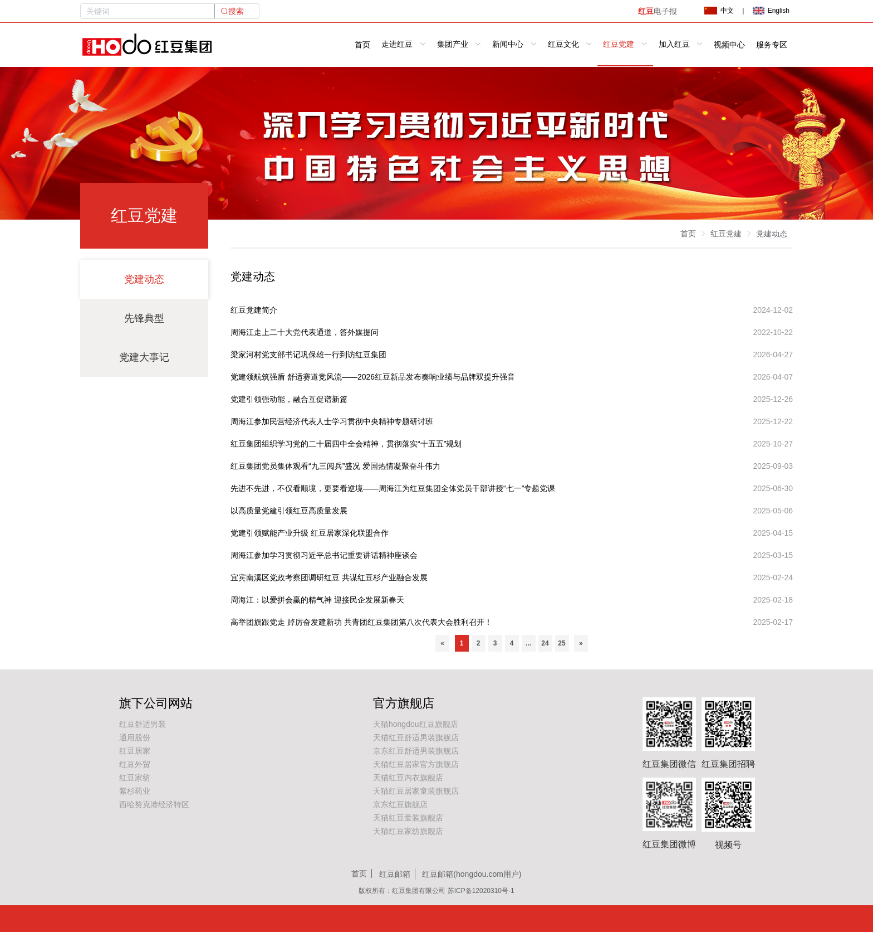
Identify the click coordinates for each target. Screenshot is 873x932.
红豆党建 (726, 233)
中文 (718, 10)
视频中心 (729, 45)
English (771, 10)
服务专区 (771, 45)
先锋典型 (144, 318)
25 (561, 643)
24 (544, 643)
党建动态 (144, 279)
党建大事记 (144, 357)
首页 (362, 45)
